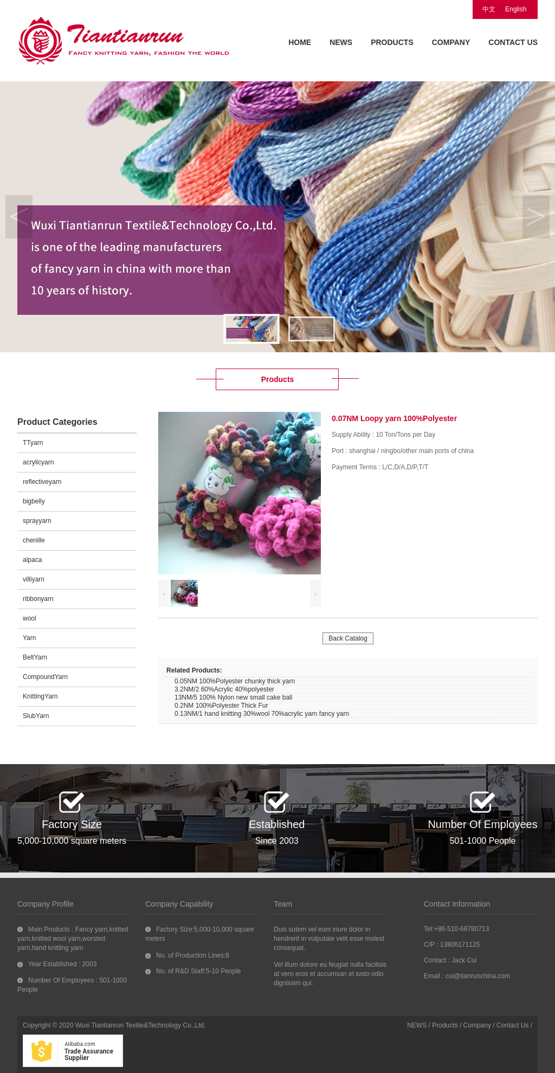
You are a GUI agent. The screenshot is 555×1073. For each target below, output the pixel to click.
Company (477, 1025)
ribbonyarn (38, 599)
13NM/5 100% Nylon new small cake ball (233, 697)
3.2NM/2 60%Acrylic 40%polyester (224, 689)
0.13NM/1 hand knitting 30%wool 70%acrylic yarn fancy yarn (262, 714)
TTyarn (33, 443)
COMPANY (451, 42)
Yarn (29, 638)
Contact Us (512, 1025)
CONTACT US (513, 42)
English (515, 9)
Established (277, 824)
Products (444, 1025)
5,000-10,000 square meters (71, 840)
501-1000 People (483, 840)
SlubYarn (36, 716)
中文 (488, 9)
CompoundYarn (45, 677)
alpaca (32, 560)
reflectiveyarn (42, 482)
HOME (299, 42)
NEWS (341, 42)
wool (29, 618)
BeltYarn (35, 657)
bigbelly (34, 501)
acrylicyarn (38, 462)
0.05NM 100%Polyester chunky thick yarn (235, 681)
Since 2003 (277, 840)
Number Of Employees (482, 824)
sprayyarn (37, 521)
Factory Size (72, 824)
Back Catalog (347, 638)
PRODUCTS (392, 42)
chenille (34, 540)
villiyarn (33, 579)
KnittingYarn (40, 696)
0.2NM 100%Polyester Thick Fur (221, 705)
